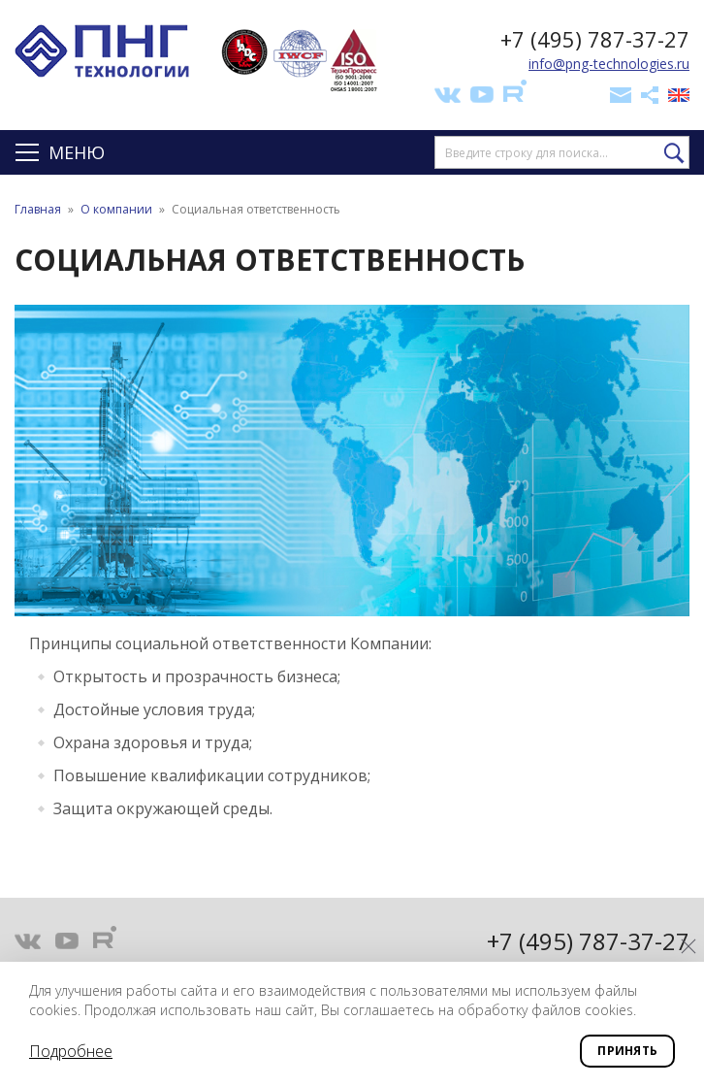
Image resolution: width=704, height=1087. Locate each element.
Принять (627, 1050)
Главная (38, 209)
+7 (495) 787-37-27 (594, 38)
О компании (116, 209)
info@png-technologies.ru (608, 63)
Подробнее (70, 1051)
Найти (674, 153)
